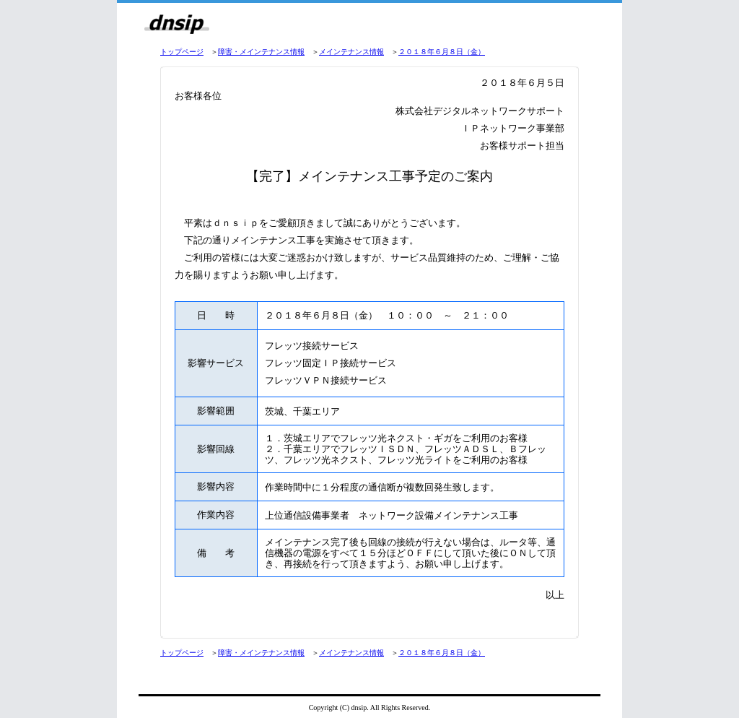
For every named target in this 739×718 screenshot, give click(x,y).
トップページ (182, 52)
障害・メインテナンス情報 (261, 52)
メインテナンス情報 (351, 52)
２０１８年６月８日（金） (441, 52)
